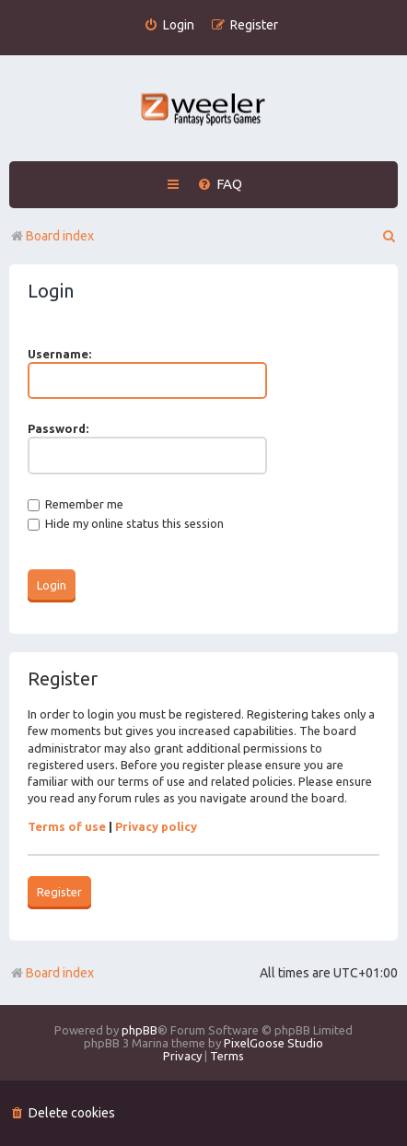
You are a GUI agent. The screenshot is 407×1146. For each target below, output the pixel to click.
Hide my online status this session (126, 523)
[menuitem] (169, 25)
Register (59, 891)
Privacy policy (156, 826)
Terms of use (67, 826)
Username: (59, 353)
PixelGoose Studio (273, 1042)
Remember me (75, 503)
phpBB (139, 1029)
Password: (58, 428)
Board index (51, 972)
